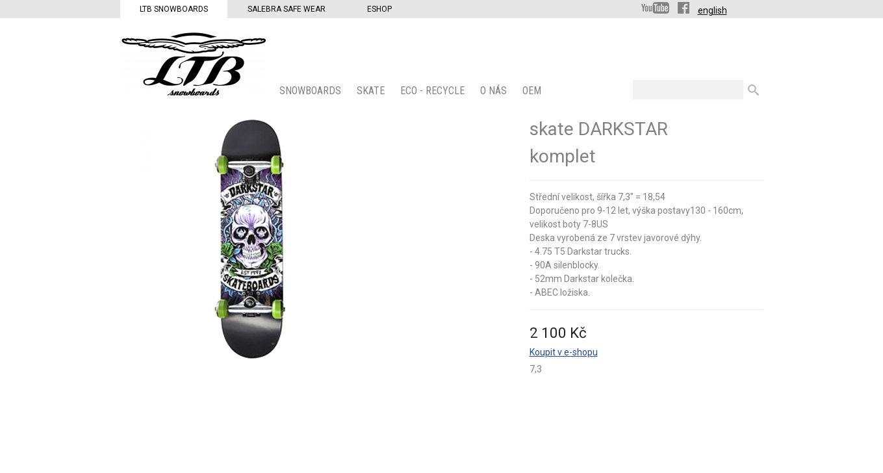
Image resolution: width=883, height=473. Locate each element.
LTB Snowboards (174, 9)
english (712, 10)
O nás (494, 90)
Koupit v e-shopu (564, 352)
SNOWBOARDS (311, 90)
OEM (533, 90)
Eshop (379, 9)
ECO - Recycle (433, 90)
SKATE (372, 90)
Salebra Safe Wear (287, 9)
